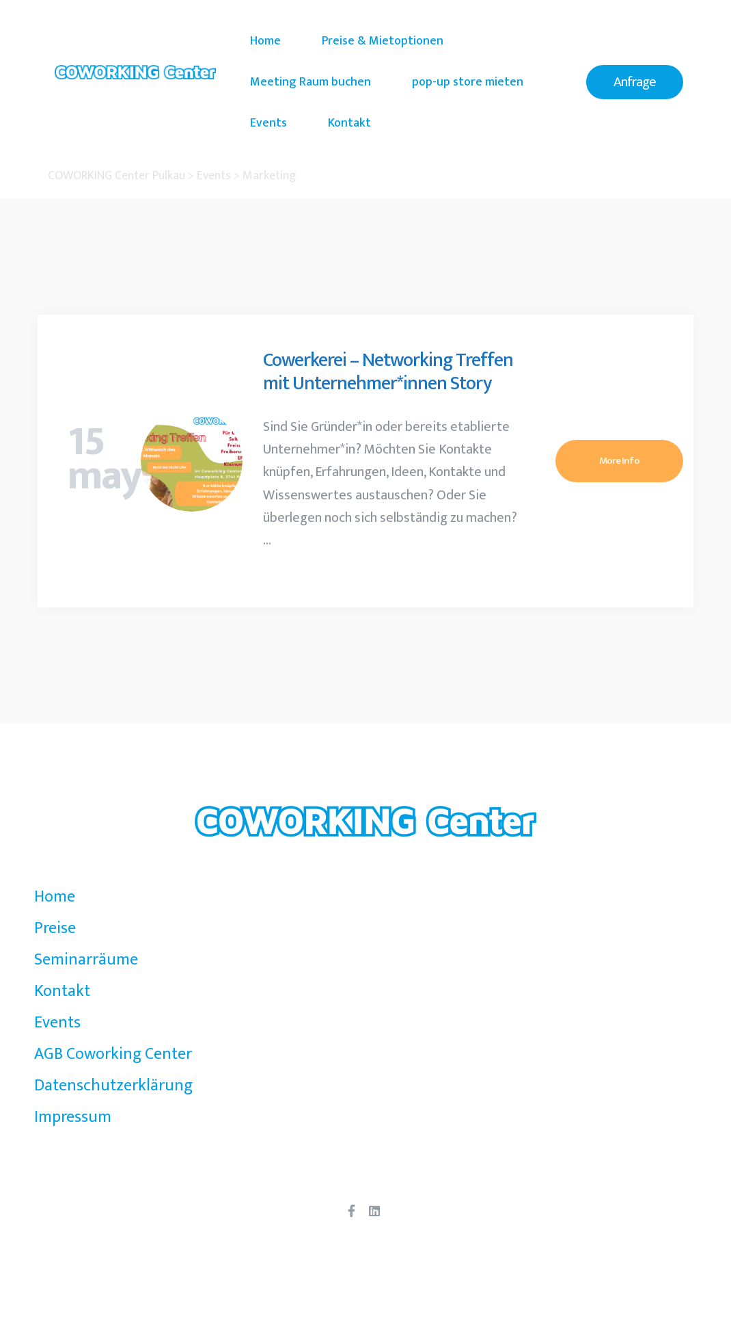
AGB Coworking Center (113, 1054)
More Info (619, 460)
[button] (635, 82)
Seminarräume (86, 959)
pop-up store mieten (467, 82)
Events (268, 123)
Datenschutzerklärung (113, 1085)
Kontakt (349, 123)
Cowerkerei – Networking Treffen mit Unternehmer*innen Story (388, 371)
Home (265, 41)
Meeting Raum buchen (310, 82)
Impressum (72, 1117)
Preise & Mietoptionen (382, 41)
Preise (55, 928)
